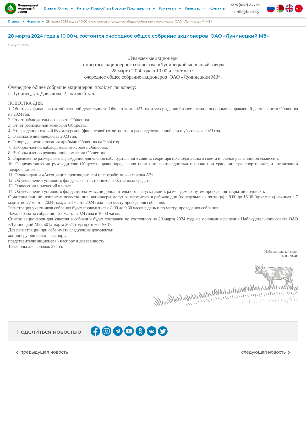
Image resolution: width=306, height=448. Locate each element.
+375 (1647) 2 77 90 (245, 5)
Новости (119, 8)
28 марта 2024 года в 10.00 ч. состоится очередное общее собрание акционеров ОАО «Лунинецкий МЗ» (129, 21)
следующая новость (263, 352)
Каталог (83, 8)
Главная (50, 8)
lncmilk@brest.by (244, 12)
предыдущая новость (44, 352)
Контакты (217, 8)
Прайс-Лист (101, 8)
